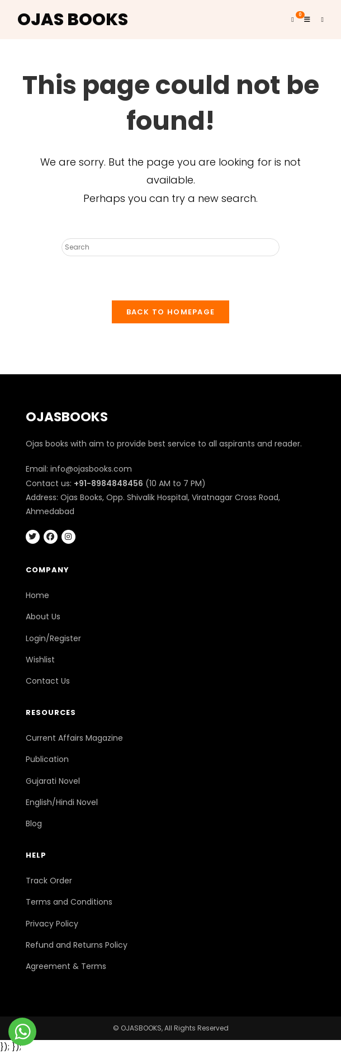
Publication (47, 759)
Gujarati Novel (53, 781)
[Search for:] (318, 19)
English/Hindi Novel (62, 802)
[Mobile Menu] (304, 19)
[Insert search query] (170, 247)
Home (37, 595)
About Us (43, 616)
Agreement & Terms (66, 966)
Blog (34, 823)
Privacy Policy (52, 923)
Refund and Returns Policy (76, 945)
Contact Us (48, 680)
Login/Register (53, 638)
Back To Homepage (170, 312)
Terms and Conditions (69, 901)
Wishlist (40, 659)
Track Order (49, 880)
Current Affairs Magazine (74, 738)
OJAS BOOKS (72, 19)
